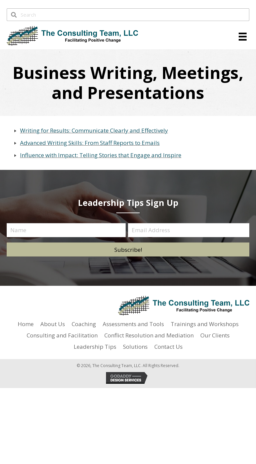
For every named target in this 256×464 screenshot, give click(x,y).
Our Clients (215, 335)
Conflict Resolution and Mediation (149, 335)
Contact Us (168, 346)
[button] (128, 249)
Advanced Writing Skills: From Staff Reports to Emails (90, 143)
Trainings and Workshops (205, 324)
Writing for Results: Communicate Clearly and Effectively (94, 130)
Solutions (135, 346)
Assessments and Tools (133, 324)
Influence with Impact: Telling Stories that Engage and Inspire (100, 155)
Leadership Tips (95, 346)
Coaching (84, 324)
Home (26, 324)
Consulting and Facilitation (62, 335)
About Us (52, 324)
